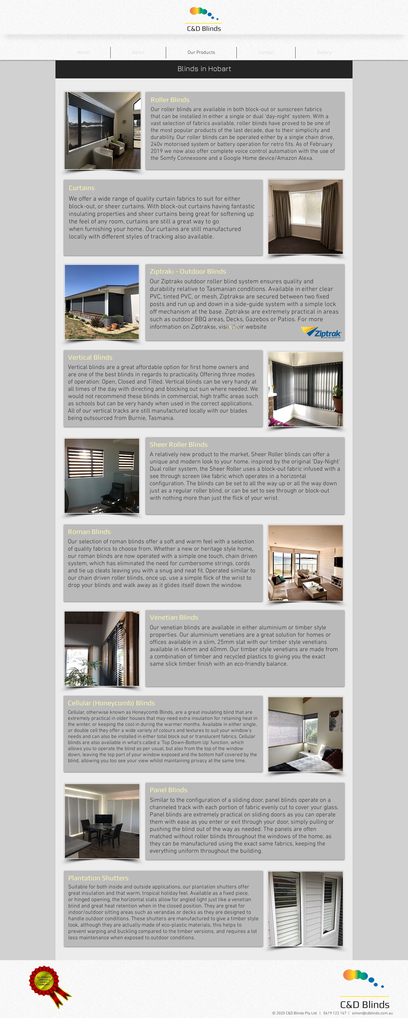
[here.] (233, 327)
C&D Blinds (204, 28)
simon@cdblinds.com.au (372, 1013)
